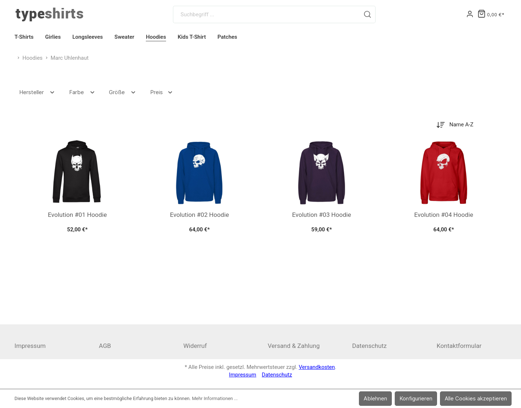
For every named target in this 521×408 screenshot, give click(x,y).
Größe (122, 92)
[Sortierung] (466, 125)
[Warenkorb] (491, 15)
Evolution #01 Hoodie (77, 214)
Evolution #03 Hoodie (321, 214)
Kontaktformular (459, 345)
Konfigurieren (415, 398)
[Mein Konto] (469, 14)
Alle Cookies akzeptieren (476, 398)
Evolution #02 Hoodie (199, 214)
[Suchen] (368, 14)
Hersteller (37, 92)
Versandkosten (317, 367)
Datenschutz (369, 345)
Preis (161, 92)
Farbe (82, 92)
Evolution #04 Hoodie (443, 214)
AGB (105, 345)
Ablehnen (375, 398)
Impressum (30, 345)
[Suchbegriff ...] (266, 14)
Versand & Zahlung (294, 345)
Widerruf (195, 345)
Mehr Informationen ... (215, 398)
